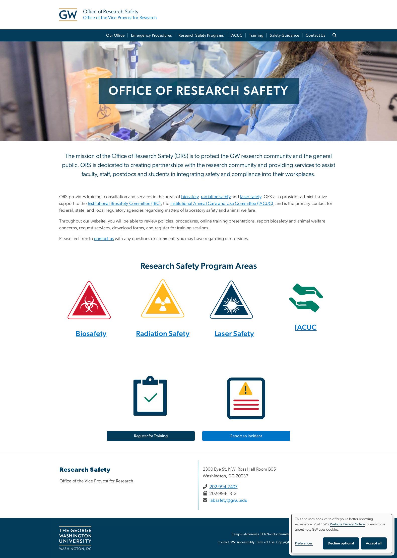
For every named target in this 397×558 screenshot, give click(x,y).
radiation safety (216, 197)
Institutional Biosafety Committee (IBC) (124, 203)
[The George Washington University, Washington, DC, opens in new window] (75, 538)
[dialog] (342, 533)
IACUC (236, 35)
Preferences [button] (304, 543)
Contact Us (315, 35)
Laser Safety (234, 334)
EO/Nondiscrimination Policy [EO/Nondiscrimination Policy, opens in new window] (281, 534)
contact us (104, 239)
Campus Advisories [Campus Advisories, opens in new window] (245, 534)
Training (256, 35)
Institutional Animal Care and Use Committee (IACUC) (221, 203)
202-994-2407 (224, 487)
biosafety (189, 197)
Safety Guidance (284, 35)
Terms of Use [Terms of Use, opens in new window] (265, 542)
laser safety (250, 197)
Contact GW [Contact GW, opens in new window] (226, 542)
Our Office (115, 35)
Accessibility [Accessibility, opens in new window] (245, 542)
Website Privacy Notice (347, 524)
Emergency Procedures (151, 35)
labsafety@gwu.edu (228, 500)
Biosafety (91, 334)
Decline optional (341, 543)
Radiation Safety (162, 334)
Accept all (374, 543)
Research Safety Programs (201, 35)
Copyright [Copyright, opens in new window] (283, 542)
